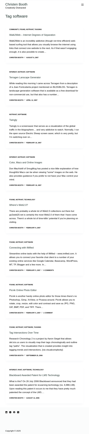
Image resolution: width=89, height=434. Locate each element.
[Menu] (82, 5)
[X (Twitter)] (18, 412)
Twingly (13, 120)
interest (13, 72)
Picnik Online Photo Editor (23, 290)
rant (20, 370)
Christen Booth (16, 4)
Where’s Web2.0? (18, 205)
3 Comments (48, 270)
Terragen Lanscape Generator (25, 77)
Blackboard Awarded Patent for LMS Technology (34, 375)
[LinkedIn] (6, 412)
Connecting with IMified (21, 247)
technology (29, 200)
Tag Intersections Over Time (24, 332)
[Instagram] (10, 412)
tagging (38, 29)
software (30, 72)
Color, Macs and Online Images (25, 162)
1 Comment (48, 313)
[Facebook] (14, 412)
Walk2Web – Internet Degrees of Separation (32, 35)
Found (22, 29)
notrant (30, 29)
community (14, 29)
